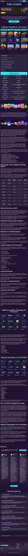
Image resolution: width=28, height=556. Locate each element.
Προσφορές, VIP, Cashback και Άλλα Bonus (8, 61)
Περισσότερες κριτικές (14, 487)
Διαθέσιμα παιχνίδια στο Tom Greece (7, 58)
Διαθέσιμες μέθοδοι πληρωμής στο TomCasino (8, 63)
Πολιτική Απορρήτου (18, 549)
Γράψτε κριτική (23, 451)
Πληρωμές (26, 546)
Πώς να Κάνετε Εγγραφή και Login (7, 67)
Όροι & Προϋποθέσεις (18, 545)
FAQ (25, 547)
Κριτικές (3, 70)
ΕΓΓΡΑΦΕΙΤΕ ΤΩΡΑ (14, 21)
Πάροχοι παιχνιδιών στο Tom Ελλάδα (7, 65)
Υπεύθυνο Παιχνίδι (18, 547)
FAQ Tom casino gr (4, 72)
